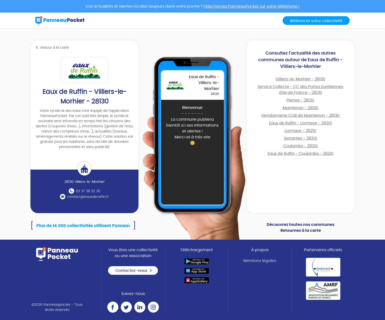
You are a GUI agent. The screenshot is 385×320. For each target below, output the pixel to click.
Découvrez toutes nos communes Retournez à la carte (300, 228)
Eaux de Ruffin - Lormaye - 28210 (300, 123)
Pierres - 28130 (300, 100)
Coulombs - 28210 (300, 146)
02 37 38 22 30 (88, 191)
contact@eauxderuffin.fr (88, 197)
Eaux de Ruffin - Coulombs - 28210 (300, 154)
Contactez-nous (133, 271)
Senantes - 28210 (300, 138)
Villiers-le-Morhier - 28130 (300, 79)
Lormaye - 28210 (300, 131)
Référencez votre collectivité (316, 21)
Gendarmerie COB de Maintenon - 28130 (300, 115)
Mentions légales (259, 261)
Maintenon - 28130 (300, 108)
